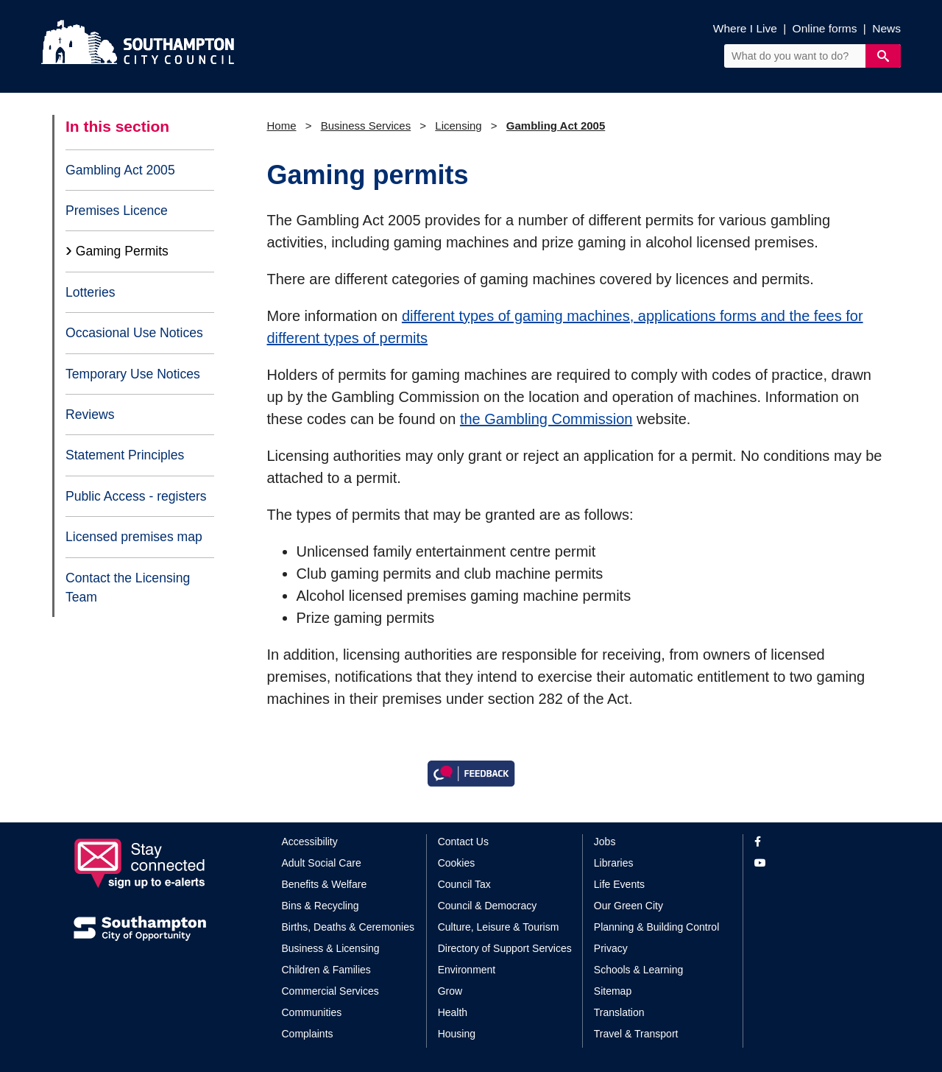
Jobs (605, 841)
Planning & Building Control (656, 927)
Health (452, 1012)
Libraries (614, 863)
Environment (467, 970)
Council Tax (464, 884)
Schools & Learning (638, 970)
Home (282, 125)
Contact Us (463, 841)
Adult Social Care (321, 863)
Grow (450, 991)
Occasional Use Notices (134, 332)
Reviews (89, 414)
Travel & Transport (636, 1034)
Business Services (366, 125)
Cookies (456, 863)
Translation (619, 1012)
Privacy (611, 948)
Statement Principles (124, 455)
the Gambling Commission (546, 419)
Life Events (619, 884)
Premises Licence (116, 210)
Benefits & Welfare (324, 884)
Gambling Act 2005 (120, 170)
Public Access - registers (136, 496)
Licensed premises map (133, 536)
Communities (312, 1012)
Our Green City (628, 905)
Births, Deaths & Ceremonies (348, 927)
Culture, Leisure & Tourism (498, 927)
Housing (456, 1034)
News (886, 28)
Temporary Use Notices (132, 374)
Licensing (458, 125)
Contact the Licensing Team (127, 587)
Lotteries (90, 292)
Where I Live (745, 28)
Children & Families (326, 970)
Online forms (825, 28)
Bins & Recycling (320, 905)
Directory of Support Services (505, 948)
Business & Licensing (331, 948)
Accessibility (310, 841)
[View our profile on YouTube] (811, 863)
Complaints (307, 1034)
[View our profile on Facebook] (811, 842)
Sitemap (612, 991)
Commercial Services (330, 991)
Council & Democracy (487, 905)
